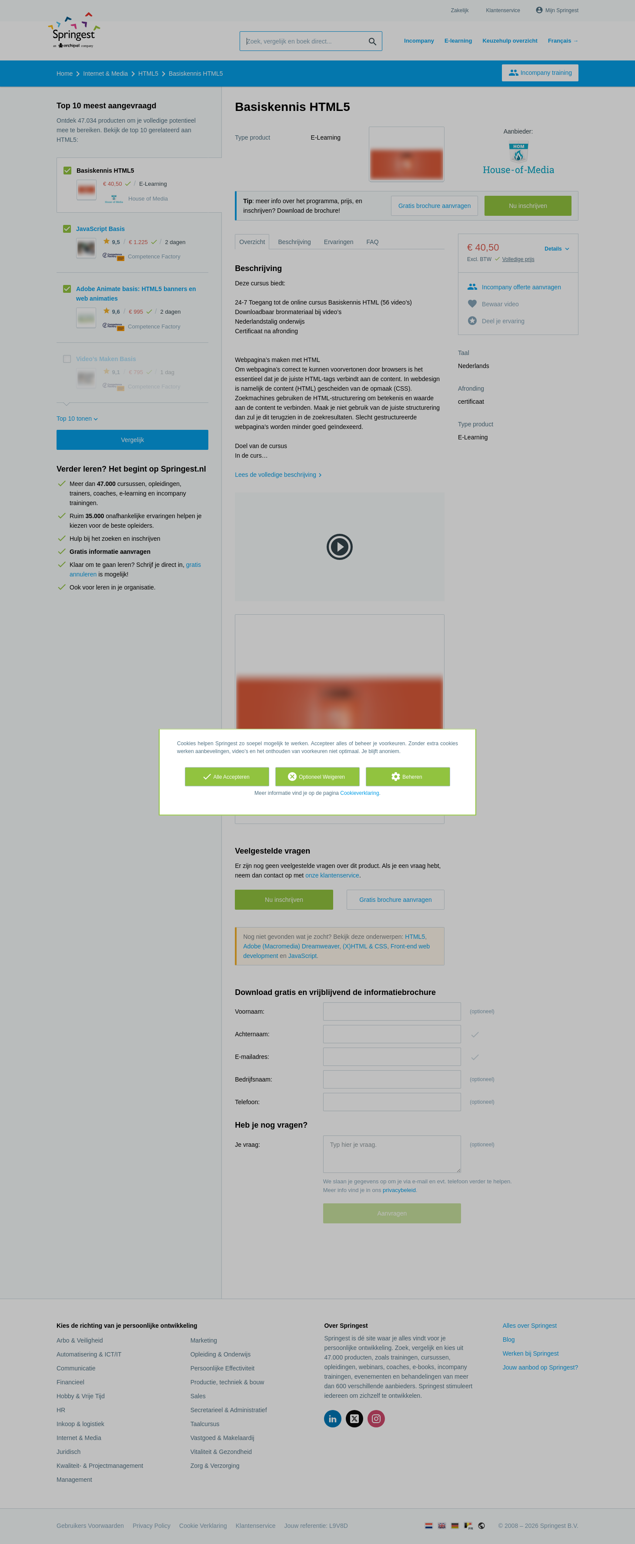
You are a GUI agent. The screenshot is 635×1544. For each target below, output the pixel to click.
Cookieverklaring (359, 793)
